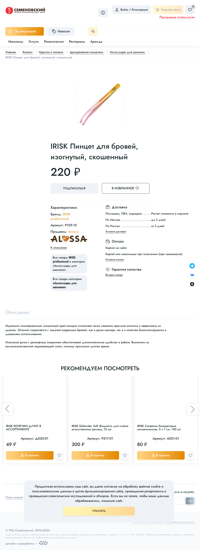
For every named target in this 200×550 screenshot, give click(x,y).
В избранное (127, 188)
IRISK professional (60, 216)
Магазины (15, 41)
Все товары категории (67, 283)
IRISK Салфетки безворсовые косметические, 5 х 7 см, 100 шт (159, 427)
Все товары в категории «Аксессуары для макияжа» (69, 263)
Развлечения (54, 41)
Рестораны (77, 41)
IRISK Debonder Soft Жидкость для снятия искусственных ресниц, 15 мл (100, 427)
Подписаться (74, 188)
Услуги (34, 41)
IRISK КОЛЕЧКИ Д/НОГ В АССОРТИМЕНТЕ (23, 427)
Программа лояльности (177, 17)
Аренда (96, 41)
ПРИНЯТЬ (99, 511)
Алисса (73, 231)
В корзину (30, 455)
